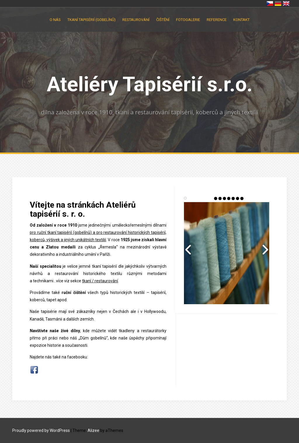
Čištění (162, 19)
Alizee (93, 430)
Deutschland (277, 3)
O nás (55, 19)
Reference (217, 19)
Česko (269, 3)
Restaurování (136, 19)
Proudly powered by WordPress (41, 430)
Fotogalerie (188, 19)
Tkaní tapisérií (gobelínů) (91, 19)
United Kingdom (286, 3)
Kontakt (241, 19)
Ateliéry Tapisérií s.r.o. (150, 84)
